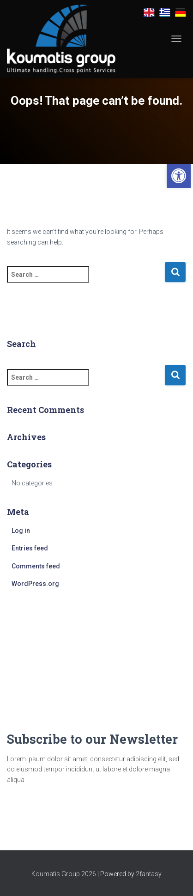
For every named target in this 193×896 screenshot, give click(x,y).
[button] (179, 176)
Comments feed (36, 566)
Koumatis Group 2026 (63, 874)
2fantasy (149, 874)
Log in (21, 530)
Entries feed (30, 548)
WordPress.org (35, 583)
